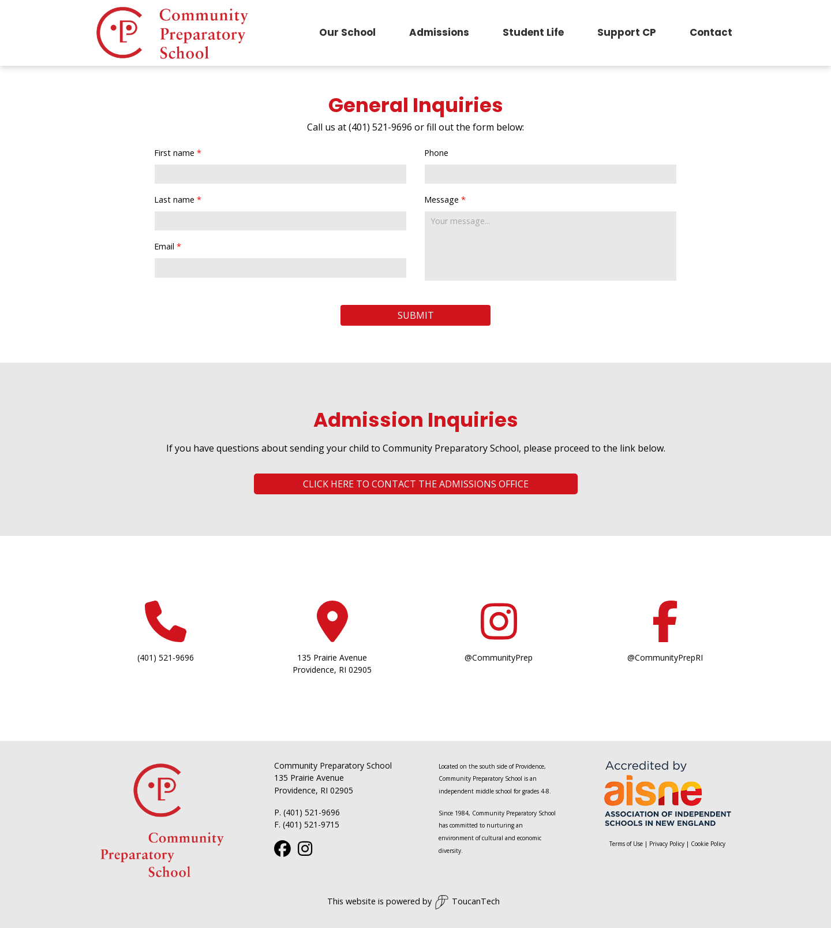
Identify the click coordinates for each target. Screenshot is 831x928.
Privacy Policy (666, 844)
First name (174, 152)
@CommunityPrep (499, 657)
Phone (436, 152)
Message (441, 199)
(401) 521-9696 (165, 657)
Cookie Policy (708, 844)
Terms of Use (626, 844)
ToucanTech (467, 902)
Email (164, 246)
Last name (174, 199)
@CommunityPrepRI (665, 657)
